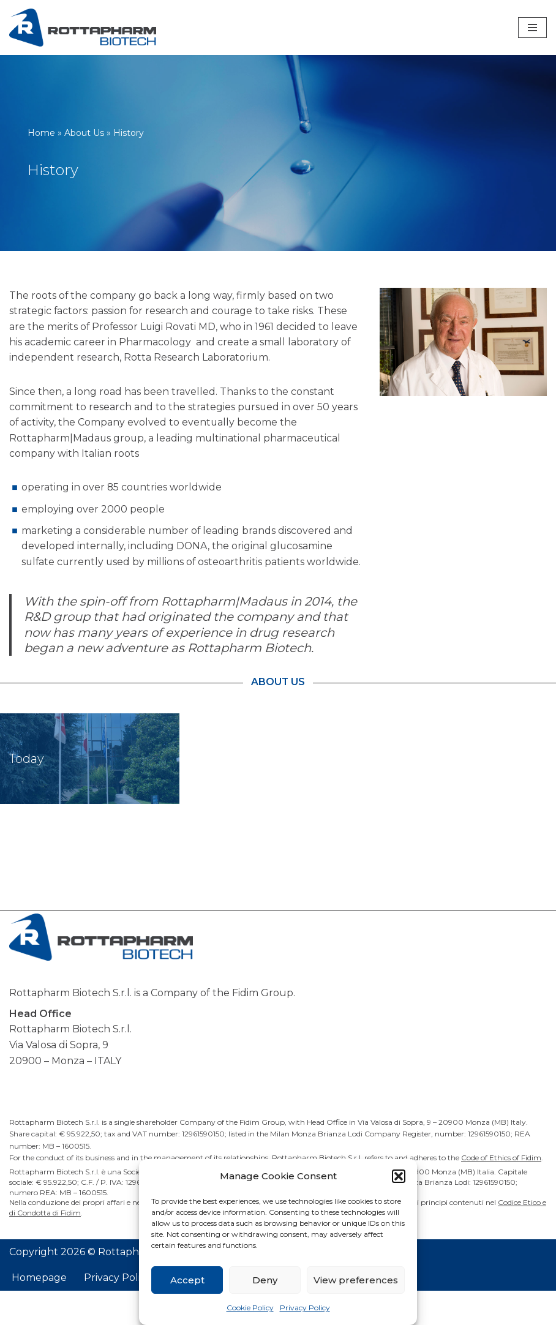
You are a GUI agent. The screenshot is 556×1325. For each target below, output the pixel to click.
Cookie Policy (250, 1307)
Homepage (39, 1312)
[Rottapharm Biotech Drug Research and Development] (82, 28)
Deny (264, 1280)
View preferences (356, 1280)
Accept (187, 1280)
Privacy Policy (305, 1307)
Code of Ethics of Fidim (501, 1191)
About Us (84, 132)
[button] (399, 1176)
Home (41, 132)
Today (26, 793)
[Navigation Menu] (532, 27)
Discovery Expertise (446, 793)
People (219, 793)
